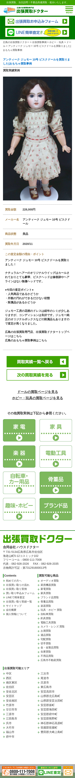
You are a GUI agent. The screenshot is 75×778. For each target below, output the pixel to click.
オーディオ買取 (50, 580)
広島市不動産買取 (51, 660)
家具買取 (46, 593)
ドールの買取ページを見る (37, 392)
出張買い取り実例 (16, 588)
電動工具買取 (48, 622)
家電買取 (46, 588)
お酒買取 (46, 630)
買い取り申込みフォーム (20, 593)
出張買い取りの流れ (17, 584)
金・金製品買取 (50, 647)
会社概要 (11, 609)
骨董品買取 (47, 601)
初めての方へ (14, 580)
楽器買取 (46, 605)
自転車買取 (47, 614)
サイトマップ (14, 605)
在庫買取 (46, 651)
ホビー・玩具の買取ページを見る (37, 398)
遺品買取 (46, 634)
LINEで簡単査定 (15, 597)
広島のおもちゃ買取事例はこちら (26, 340)
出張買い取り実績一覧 (19, 601)
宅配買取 (46, 639)
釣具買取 (46, 618)
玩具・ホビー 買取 (51, 609)
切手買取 (46, 643)
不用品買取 (47, 655)
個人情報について (16, 614)
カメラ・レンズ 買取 (53, 626)
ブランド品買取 (50, 597)
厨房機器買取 (48, 584)
